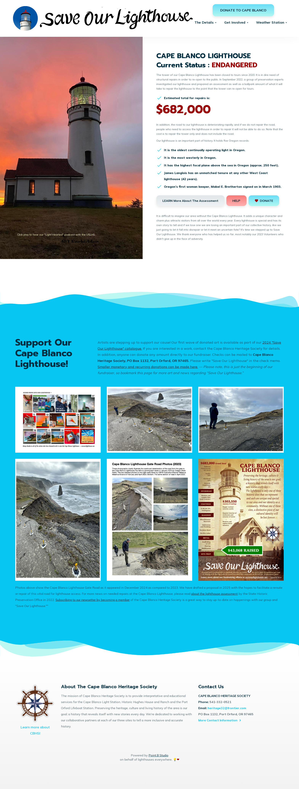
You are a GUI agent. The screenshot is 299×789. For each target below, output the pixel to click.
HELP (236, 201)
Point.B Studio (158, 755)
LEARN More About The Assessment (190, 201)
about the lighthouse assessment (214, 594)
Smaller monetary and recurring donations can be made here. (148, 367)
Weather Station (270, 22)
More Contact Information (217, 720)
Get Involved (234, 22)
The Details (204, 22)
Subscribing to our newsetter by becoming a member (92, 600)
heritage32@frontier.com (227, 708)
